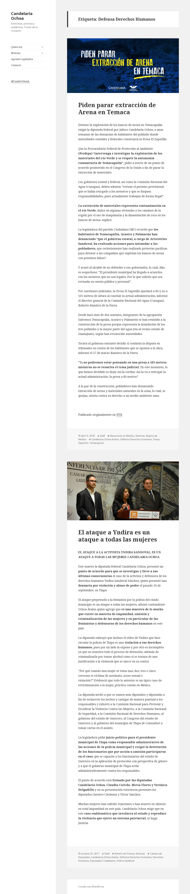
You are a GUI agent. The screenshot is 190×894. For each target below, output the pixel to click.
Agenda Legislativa (22, 59)
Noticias (15, 53)
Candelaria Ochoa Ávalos (105, 439)
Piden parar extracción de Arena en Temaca (117, 108)
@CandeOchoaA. (20, 81)
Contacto (16, 65)
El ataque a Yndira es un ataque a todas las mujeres (117, 535)
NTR (119, 415)
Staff (102, 435)
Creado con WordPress (91, 886)
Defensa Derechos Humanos (136, 439)
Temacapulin (97, 443)
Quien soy (16, 47)
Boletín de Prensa (124, 853)
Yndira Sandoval (125, 860)
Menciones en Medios (122, 435)
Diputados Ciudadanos (102, 860)
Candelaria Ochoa (22, 16)
